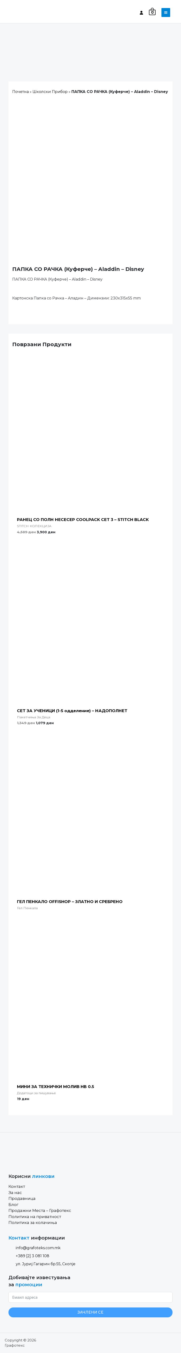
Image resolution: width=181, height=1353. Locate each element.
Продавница (22, 1198)
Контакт (16, 1186)
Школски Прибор (50, 91)
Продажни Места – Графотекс (39, 1210)
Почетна (20, 91)
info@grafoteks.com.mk (34, 1248)
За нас (15, 1192)
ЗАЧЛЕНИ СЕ (90, 1312)
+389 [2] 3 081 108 (28, 1256)
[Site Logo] (28, 12)
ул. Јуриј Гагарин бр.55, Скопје (41, 1264)
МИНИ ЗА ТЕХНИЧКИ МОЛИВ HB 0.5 (55, 1086)
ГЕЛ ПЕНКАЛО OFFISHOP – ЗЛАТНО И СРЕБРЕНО (70, 901)
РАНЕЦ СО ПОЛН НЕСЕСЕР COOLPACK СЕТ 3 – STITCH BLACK (83, 519)
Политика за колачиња (32, 1222)
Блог (13, 1204)
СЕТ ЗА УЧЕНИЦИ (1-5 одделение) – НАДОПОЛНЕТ (72, 710)
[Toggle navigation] (165, 12)
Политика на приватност (34, 1216)
